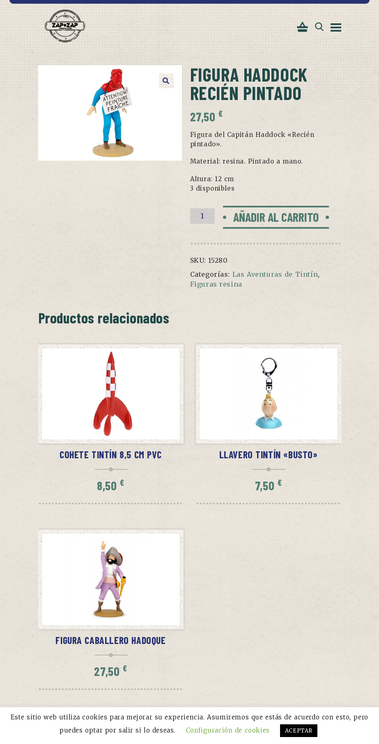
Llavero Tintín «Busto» (268, 454)
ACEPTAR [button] (298, 730)
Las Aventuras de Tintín (275, 274)
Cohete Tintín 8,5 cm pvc (111, 454)
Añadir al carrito (276, 216)
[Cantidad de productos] (202, 216)
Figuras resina (216, 284)
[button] (166, 80)
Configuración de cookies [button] (228, 730)
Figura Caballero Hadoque (110, 640)
